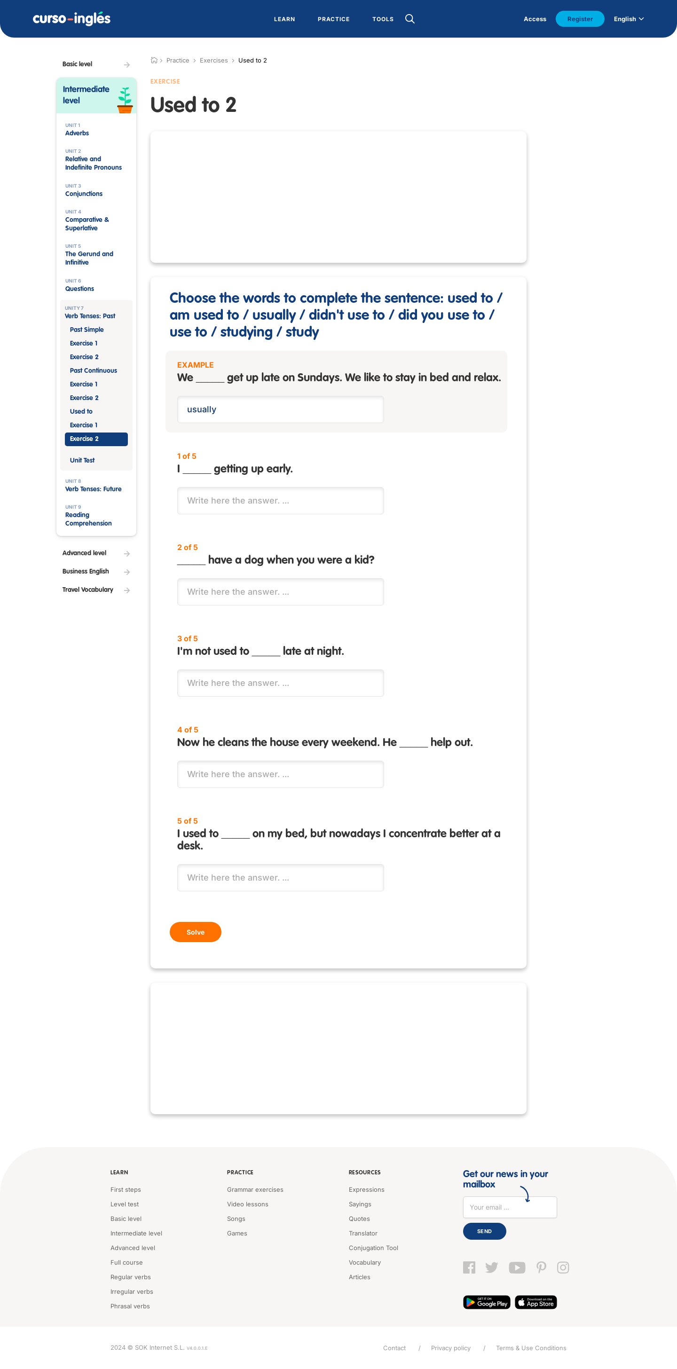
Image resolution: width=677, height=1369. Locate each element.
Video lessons (247, 1204)
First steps (125, 1189)
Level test (124, 1204)
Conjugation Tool (373, 1247)
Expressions (367, 1189)
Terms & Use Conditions (531, 1348)
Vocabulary (365, 1262)
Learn (119, 1173)
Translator (363, 1233)
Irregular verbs (131, 1291)
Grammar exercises (255, 1189)
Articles (359, 1277)
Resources (365, 1173)
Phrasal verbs (130, 1306)
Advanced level (132, 1247)
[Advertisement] (338, 197)
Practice (240, 1173)
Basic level (126, 1218)
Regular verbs (130, 1277)
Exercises (214, 60)
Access (535, 19)
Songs (236, 1218)
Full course (126, 1262)
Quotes (359, 1218)
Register (580, 19)
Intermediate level (136, 1233)
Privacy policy (451, 1348)
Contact (394, 1348)
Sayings (360, 1204)
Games (237, 1233)
